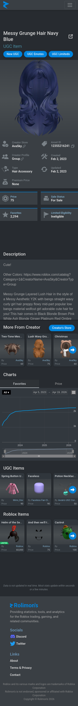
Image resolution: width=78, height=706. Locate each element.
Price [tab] (58, 384)
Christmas (61, 336)
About (14, 660)
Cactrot (59, 522)
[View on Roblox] (70, 36)
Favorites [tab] (19, 384)
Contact (15, 674)
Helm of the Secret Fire (15, 522)
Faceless (33, 476)
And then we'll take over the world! (49, 522)
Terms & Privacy (21, 667)
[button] (12, 54)
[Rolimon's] (6, 5)
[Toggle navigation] (70, 5)
